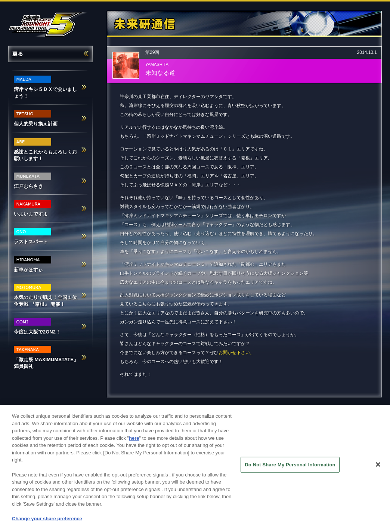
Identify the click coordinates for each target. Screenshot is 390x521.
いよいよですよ (32, 208)
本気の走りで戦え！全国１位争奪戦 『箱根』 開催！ (45, 295)
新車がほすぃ (32, 264)
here (134, 443)
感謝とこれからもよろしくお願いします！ (45, 149)
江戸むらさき (32, 181)
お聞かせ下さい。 (236, 352)
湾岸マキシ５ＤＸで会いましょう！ (45, 87)
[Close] (378, 469)
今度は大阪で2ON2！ (37, 326)
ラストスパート (32, 236)
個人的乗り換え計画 (36, 118)
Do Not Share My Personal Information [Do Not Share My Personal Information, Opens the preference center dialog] (290, 469)
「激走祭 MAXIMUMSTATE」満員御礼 (46, 357)
